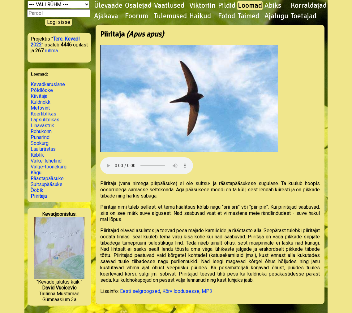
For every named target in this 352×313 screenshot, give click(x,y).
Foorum (136, 16)
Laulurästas (43, 149)
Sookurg (40, 143)
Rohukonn (41, 131)
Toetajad (303, 16)
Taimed (248, 16)
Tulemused (170, 16)
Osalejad (138, 5)
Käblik (37, 155)
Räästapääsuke (47, 178)
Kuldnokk (40, 102)
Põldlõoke (42, 90)
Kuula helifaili (146, 165)
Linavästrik (42, 125)
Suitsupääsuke (46, 184)
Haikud (200, 16)
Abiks (272, 5)
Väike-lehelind (46, 161)
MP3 (207, 291)
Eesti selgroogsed (140, 291)
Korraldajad (309, 5)
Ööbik (37, 190)
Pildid (226, 5)
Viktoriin (202, 5)
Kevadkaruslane (48, 84)
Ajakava (106, 16)
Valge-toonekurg (49, 167)
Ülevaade (108, 5)
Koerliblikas (43, 114)
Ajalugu (276, 16)
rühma (51, 51)
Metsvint (40, 108)
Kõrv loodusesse (181, 291)
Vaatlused (169, 5)
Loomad (250, 5)
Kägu (36, 173)
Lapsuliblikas (45, 120)
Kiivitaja (39, 96)
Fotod (226, 16)
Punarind (40, 137)
